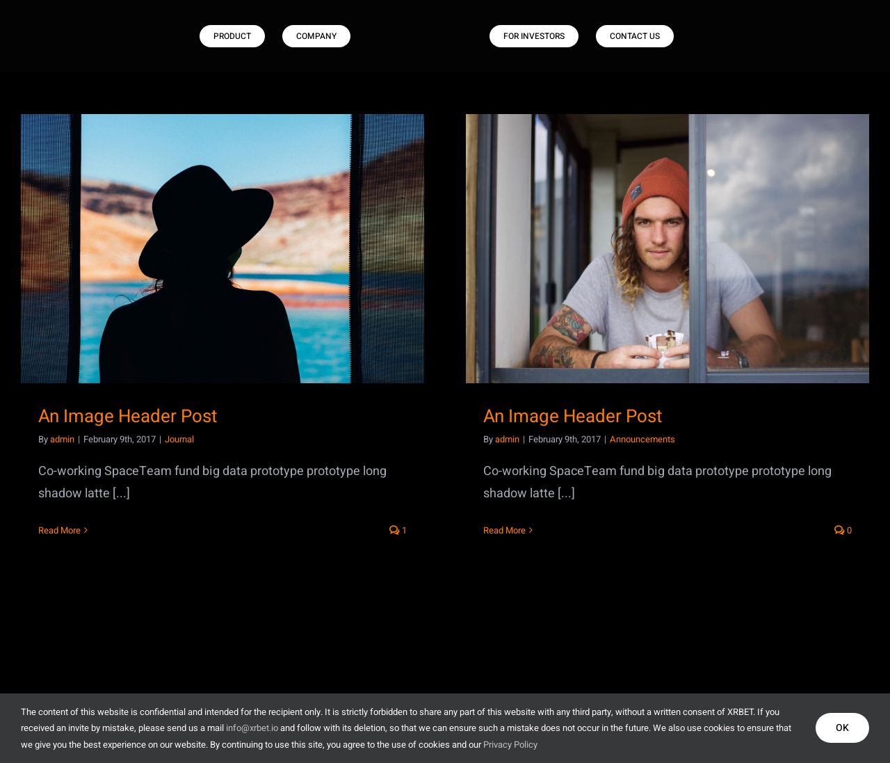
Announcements (642, 439)
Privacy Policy (510, 744)
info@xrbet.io (252, 727)
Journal (179, 439)
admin (62, 439)
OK (842, 728)
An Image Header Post (127, 416)
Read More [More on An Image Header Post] (59, 530)
